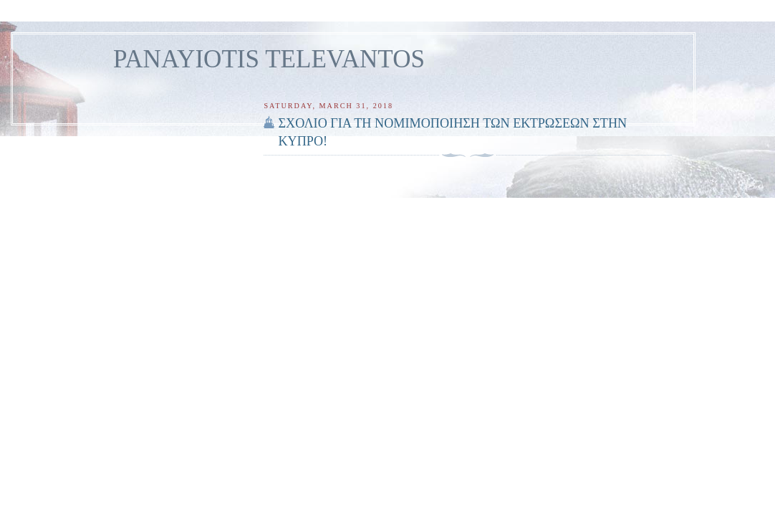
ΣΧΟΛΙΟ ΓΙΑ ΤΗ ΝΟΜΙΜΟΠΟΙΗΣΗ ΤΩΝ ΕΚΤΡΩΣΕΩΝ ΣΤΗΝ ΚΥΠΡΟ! (452, 132)
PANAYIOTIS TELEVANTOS (269, 59)
